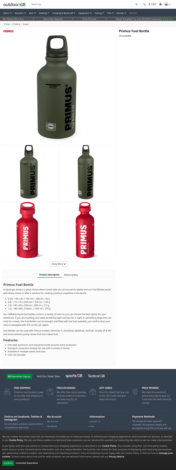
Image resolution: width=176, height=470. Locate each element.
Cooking (16, 24)
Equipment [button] (84, 13)
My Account (52, 421)
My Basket (52, 426)
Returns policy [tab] (71, 274)
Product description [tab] (49, 274)
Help (92, 426)
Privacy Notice (116, 456)
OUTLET (133, 13)
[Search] (84, 4)
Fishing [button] (98, 13)
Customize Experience (27, 463)
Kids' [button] (31, 13)
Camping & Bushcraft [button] (63, 13)
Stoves (26, 24)
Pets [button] (109, 13)
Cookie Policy (16, 440)
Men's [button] (6, 13)
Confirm (8, 463)
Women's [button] (19, 13)
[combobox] (84, 4)
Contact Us (95, 421)
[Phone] (145, 4)
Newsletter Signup (19, 376)
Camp (7, 24)
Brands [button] (120, 13)
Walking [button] (43, 13)
